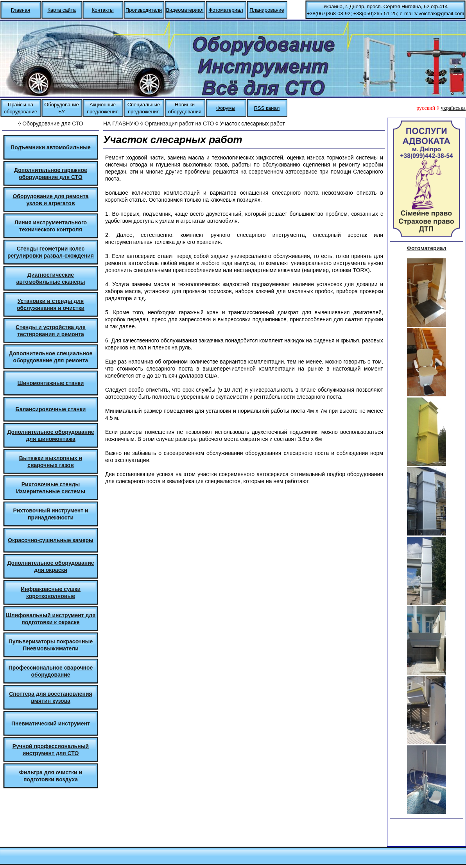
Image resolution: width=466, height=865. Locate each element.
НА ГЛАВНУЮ (121, 123)
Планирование (266, 10)
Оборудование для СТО (52, 123)
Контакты (102, 10)
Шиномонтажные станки (51, 383)
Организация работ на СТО (179, 123)
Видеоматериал (184, 10)
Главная (20, 10)
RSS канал (267, 108)
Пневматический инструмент (50, 723)
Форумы (225, 108)
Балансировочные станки (51, 409)
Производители (143, 10)
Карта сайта (61, 10)
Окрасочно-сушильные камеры (50, 540)
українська (453, 108)
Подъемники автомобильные (51, 147)
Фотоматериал (225, 10)
